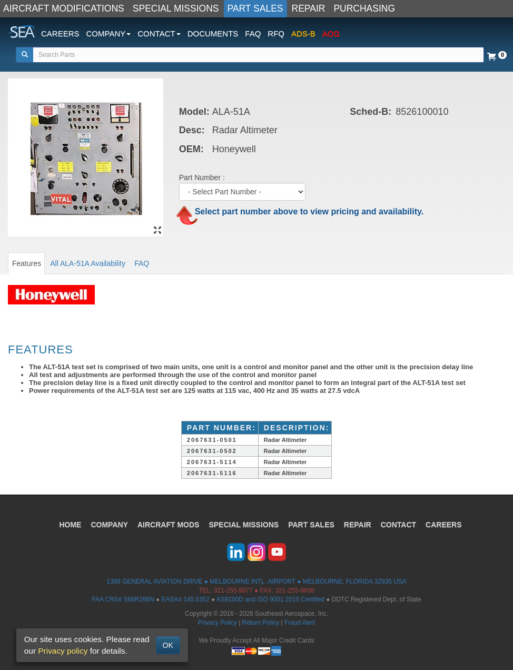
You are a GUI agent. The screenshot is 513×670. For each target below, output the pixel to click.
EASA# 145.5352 (186, 599)
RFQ (276, 33)
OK (168, 645)
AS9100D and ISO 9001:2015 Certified (270, 599)
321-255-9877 (233, 590)
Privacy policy (62, 650)
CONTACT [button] (158, 33)
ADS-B (303, 33)
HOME (70, 524)
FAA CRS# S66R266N (123, 599)
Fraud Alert (299, 622)
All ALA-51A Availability (87, 263)
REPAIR (308, 8)
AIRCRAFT (168, 524)
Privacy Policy (217, 622)
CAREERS (60, 33)
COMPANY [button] (108, 33)
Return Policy (261, 622)
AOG (331, 33)
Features (26, 263)
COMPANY (109, 524)
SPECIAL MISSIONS (176, 8)
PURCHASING (364, 8)
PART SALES (255, 8)
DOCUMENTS (213, 33)
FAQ (253, 33)
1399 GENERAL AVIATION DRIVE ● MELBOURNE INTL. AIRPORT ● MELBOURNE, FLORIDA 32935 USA (256, 581)
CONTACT (398, 524)
